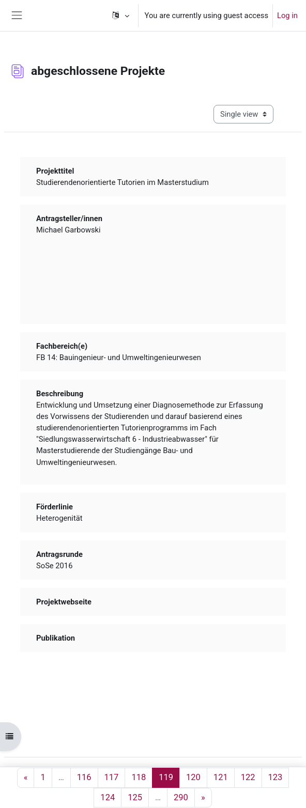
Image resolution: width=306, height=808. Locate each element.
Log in (287, 15)
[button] (120, 15)
